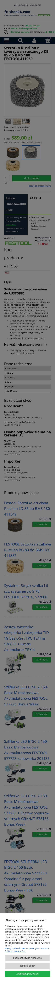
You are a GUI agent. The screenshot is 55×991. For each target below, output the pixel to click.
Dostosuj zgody (27, 965)
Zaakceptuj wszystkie (27, 973)
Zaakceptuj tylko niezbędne (27, 958)
